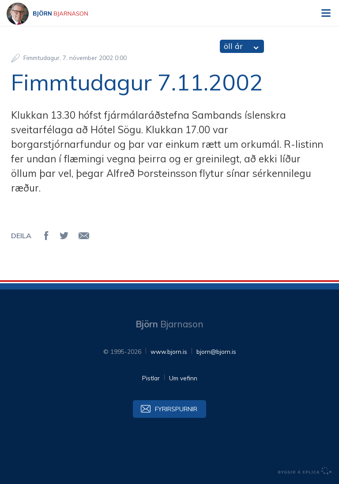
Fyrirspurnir (176, 409)
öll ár (233, 46)
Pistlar (151, 378)
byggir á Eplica (305, 470)
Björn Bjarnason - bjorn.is (55, 14)
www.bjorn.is (169, 351)
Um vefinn (183, 378)
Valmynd (326, 13)
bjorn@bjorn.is (216, 351)
